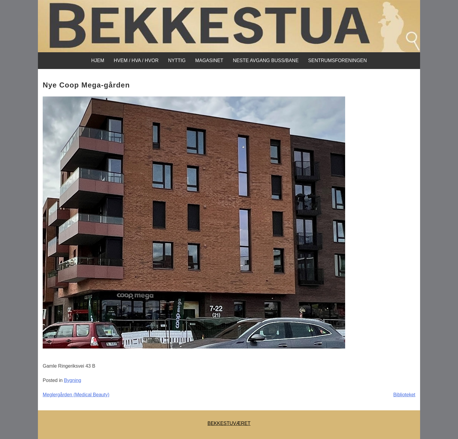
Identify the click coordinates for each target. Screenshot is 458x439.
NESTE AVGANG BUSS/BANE (266, 60)
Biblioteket (404, 394)
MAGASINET (209, 60)
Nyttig (177, 60)
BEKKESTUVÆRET (229, 423)
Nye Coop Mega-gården (86, 85)
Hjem (97, 60)
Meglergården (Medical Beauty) (76, 394)
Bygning (72, 380)
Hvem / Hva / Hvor (136, 60)
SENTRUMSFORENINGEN (337, 60)
